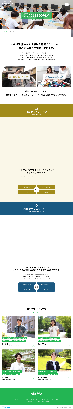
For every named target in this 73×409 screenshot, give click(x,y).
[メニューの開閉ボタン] (67, 4)
